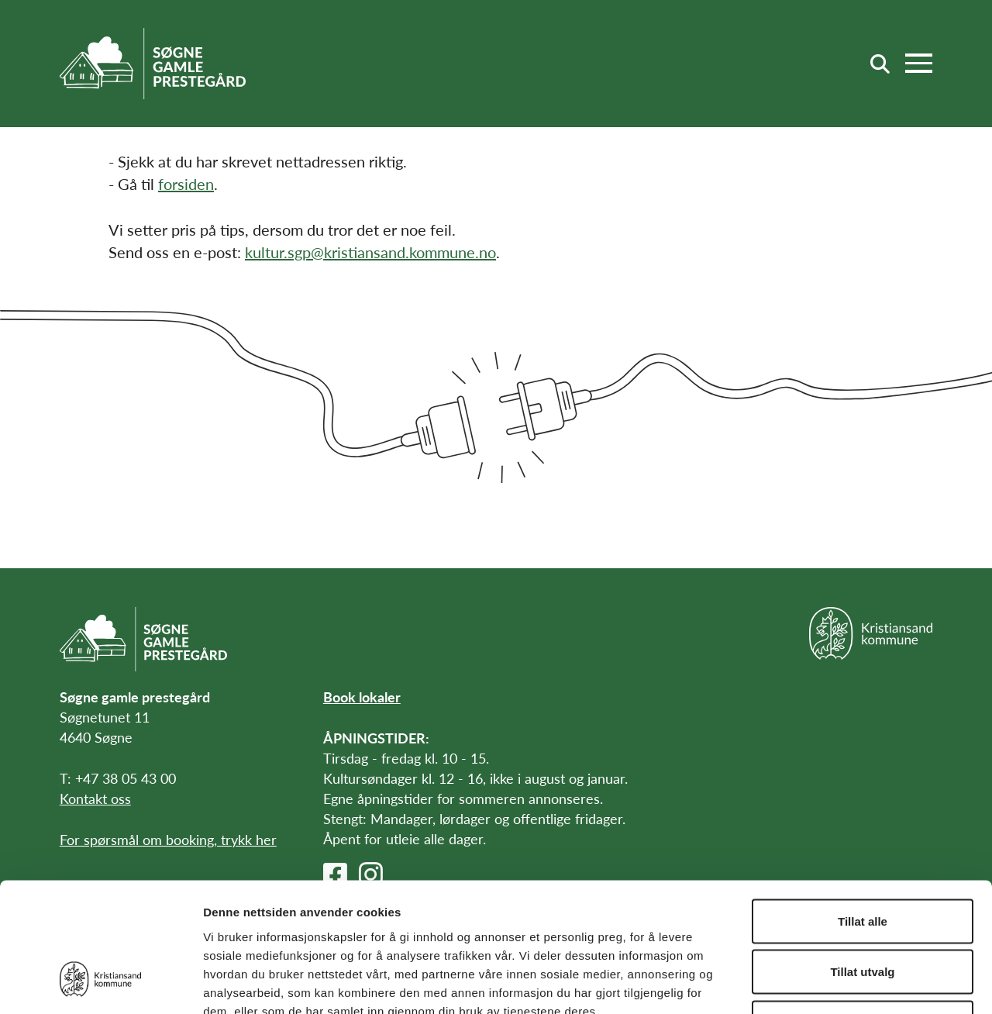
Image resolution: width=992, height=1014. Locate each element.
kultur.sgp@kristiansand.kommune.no (370, 252)
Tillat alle (862, 810)
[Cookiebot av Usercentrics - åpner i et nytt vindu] (100, 983)
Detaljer (825, 983)
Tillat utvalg (862, 861)
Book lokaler (362, 696)
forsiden (186, 184)
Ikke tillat (862, 912)
